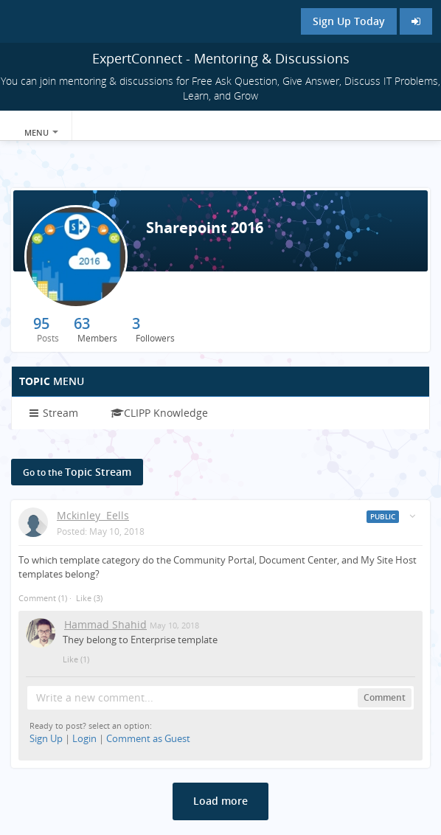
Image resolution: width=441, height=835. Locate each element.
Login (84, 738)
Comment (42, 597)
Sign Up (46, 738)
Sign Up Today (349, 21)
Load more (220, 801)
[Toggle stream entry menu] (412, 515)
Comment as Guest (148, 738)
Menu (41, 132)
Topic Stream (77, 472)
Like (83, 597)
